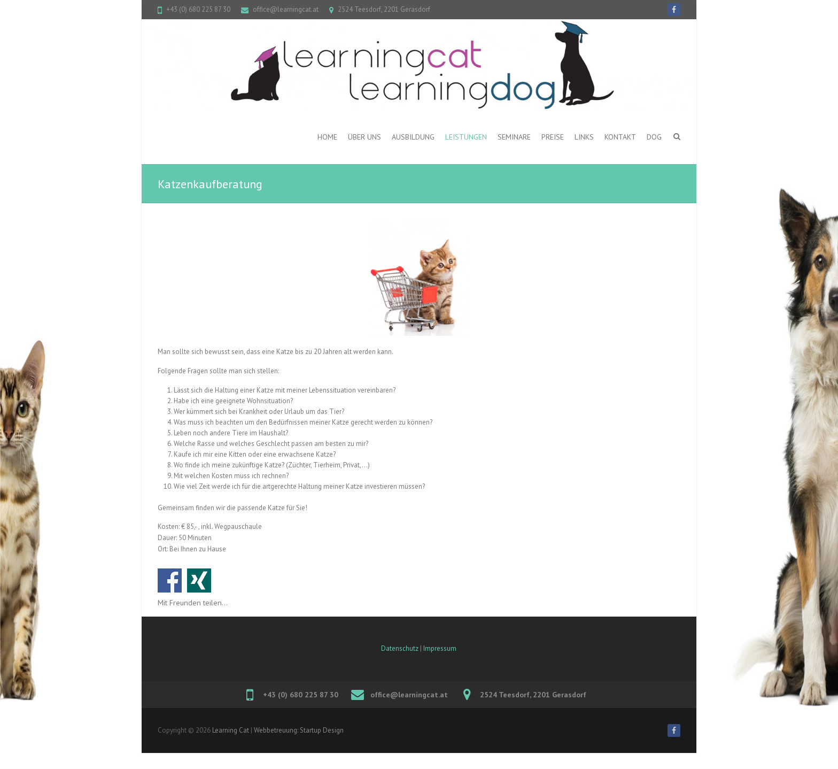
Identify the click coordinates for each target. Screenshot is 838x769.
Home (327, 137)
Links (584, 137)
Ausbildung (413, 137)
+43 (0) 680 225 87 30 (198, 9)
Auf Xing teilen (199, 580)
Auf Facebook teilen (170, 580)
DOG (654, 137)
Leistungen (466, 137)
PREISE (552, 137)
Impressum (439, 648)
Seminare (514, 137)
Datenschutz (399, 648)
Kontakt (620, 137)
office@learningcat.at (286, 9)
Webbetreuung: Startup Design (299, 730)
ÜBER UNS (364, 137)
